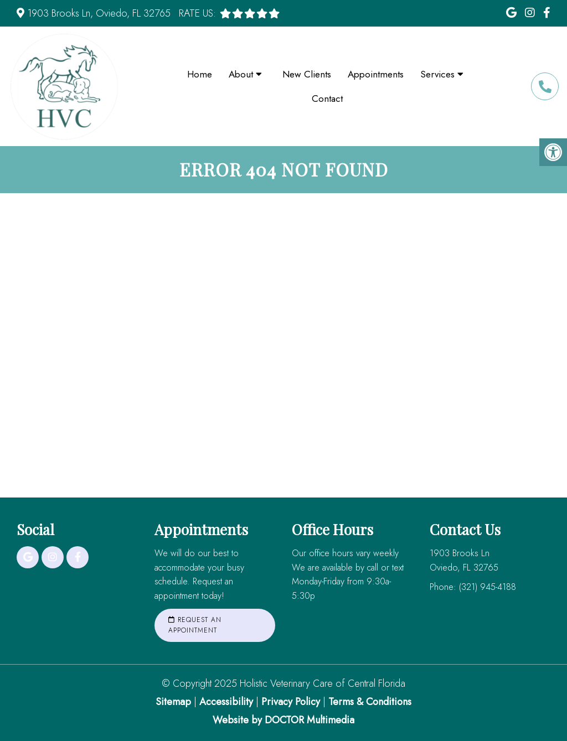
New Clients (306, 74)
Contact (327, 98)
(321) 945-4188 (545, 86)
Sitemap (173, 702)
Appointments (376, 74)
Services (437, 74)
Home (199, 74)
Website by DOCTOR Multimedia (283, 720)
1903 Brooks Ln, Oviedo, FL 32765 (99, 13)
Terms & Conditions (369, 702)
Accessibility (226, 702)
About (241, 74)
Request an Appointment (194, 625)
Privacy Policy (292, 702)
